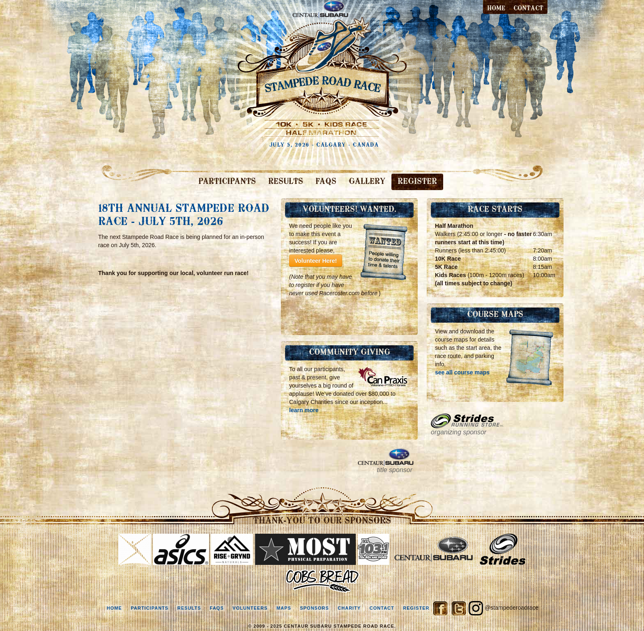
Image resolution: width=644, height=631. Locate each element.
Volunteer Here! (315, 260)
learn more (304, 410)
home (114, 608)
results (189, 608)
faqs (217, 608)
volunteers (249, 608)
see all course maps (462, 372)
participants (149, 608)
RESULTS (285, 182)
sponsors (314, 608)
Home (496, 8)
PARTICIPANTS (227, 182)
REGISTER (417, 182)
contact (528, 8)
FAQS (325, 182)
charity (349, 608)
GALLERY (367, 182)
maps (283, 608)
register (416, 608)
